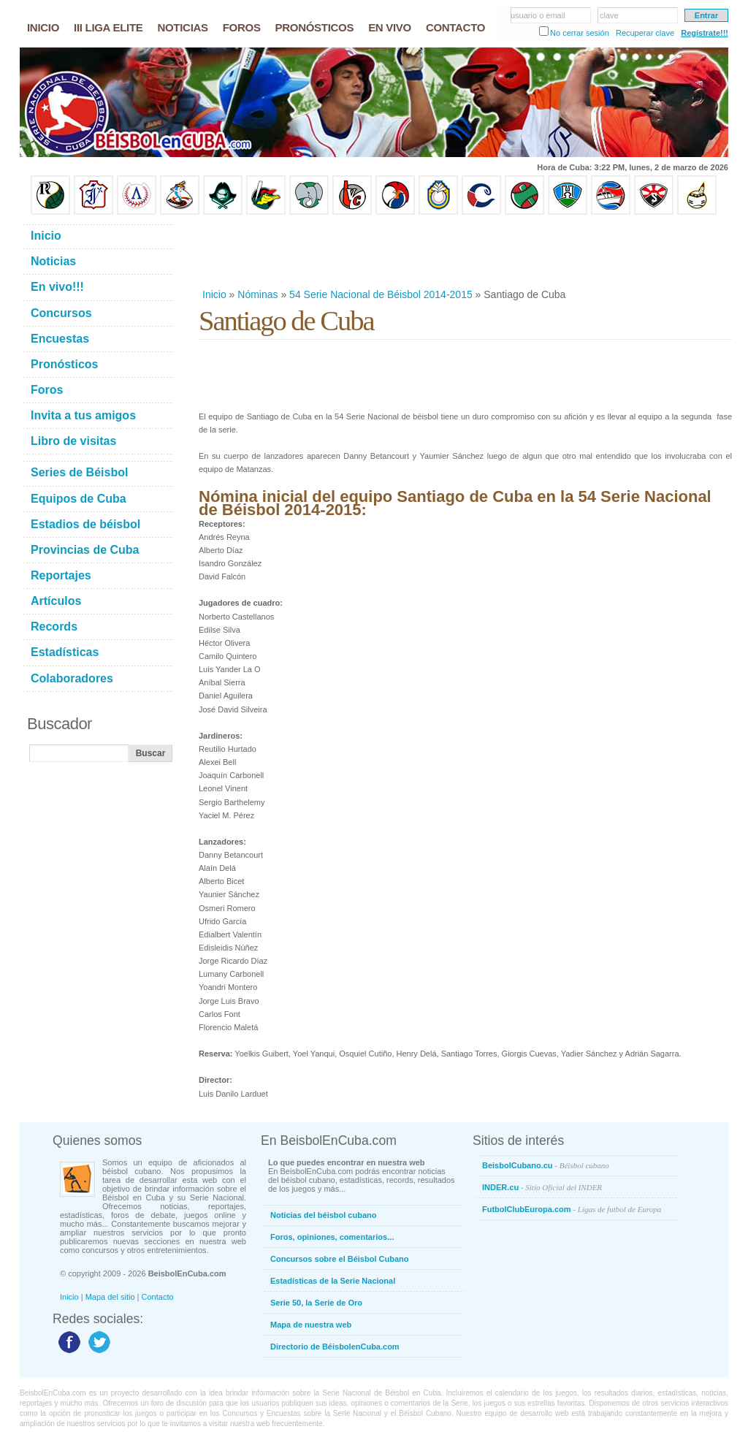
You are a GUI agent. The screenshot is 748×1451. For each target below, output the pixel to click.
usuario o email (538, 15)
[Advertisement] (464, 251)
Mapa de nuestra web (310, 1324)
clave (609, 15)
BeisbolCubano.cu (545, 1165)
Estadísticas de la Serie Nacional (332, 1280)
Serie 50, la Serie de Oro (316, 1302)
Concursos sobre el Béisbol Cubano (339, 1258)
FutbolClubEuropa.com (571, 1209)
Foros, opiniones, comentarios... (332, 1237)
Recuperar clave (645, 32)
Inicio (214, 294)
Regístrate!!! (704, 32)
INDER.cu (542, 1187)
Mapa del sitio (110, 1296)
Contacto (158, 1296)
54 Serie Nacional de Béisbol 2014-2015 (381, 294)
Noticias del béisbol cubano (323, 1215)
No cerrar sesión (579, 32)
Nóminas (257, 294)
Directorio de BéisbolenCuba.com (335, 1346)
